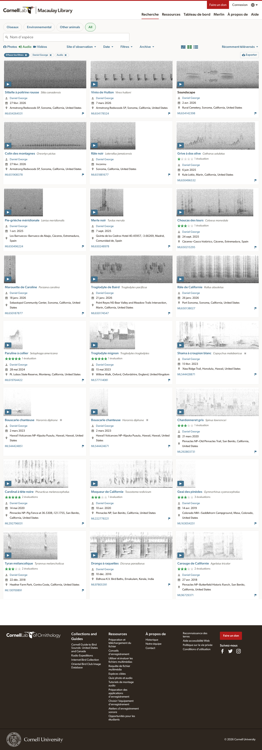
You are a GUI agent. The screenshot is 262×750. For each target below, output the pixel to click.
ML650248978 (100, 246)
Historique (152, 639)
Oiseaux (12, 27)
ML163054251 (186, 523)
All (90, 27)
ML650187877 (14, 313)
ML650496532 (186, 180)
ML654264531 (14, 113)
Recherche (150, 14)
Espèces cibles (117, 673)
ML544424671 (100, 446)
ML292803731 (186, 451)
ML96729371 (185, 595)
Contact (150, 648)
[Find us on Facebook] (222, 651)
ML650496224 (14, 246)
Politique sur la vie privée (197, 645)
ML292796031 (14, 523)
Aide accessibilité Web (196, 640)
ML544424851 (14, 446)
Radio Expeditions (82, 655)
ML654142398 (186, 113)
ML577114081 (99, 380)
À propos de (238, 14)
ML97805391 (99, 584)
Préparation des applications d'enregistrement (119, 693)
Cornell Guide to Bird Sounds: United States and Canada (84, 648)
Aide (255, 14)
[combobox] (69, 37)
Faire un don (218, 4)
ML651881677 (100, 174)
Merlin (219, 14)
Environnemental (39, 27)
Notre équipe (153, 643)
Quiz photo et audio (120, 678)
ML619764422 (13, 380)
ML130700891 (13, 590)
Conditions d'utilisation (197, 649)
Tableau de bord (197, 14)
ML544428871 (186, 374)
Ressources (171, 14)
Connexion (240, 4)
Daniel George (18, 98)
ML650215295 (186, 247)
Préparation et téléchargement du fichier (120, 643)
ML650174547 (100, 313)
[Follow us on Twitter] (230, 651)
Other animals (70, 27)
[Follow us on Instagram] (238, 651)
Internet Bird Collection (85, 659)
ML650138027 (186, 308)
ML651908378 (14, 174)
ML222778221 (100, 518)
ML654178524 (100, 113)
